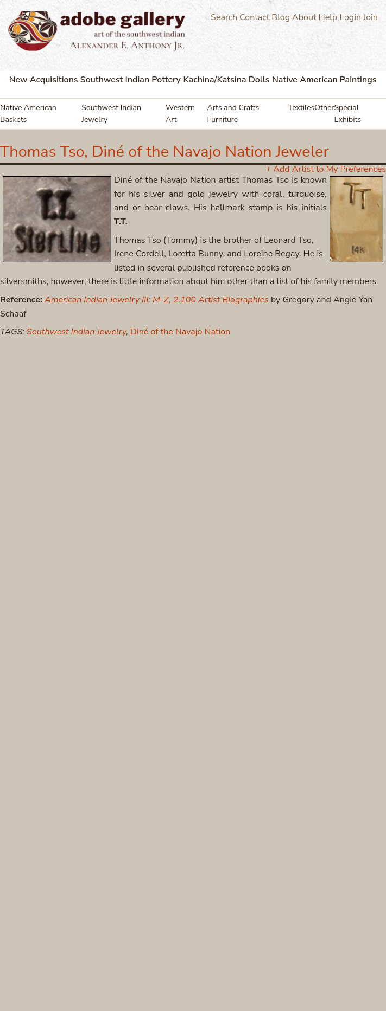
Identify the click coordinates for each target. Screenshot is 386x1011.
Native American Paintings (324, 80)
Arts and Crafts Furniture (233, 113)
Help (328, 17)
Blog (280, 17)
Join (370, 17)
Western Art (180, 113)
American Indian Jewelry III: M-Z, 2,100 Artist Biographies (157, 300)
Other (324, 107)
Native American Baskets (28, 113)
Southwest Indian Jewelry (111, 113)
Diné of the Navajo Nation (180, 332)
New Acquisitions (43, 80)
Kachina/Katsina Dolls (226, 80)
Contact (254, 17)
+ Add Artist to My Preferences (326, 169)
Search (224, 17)
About (304, 17)
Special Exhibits (347, 113)
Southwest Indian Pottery (130, 80)
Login (350, 17)
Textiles (301, 107)
